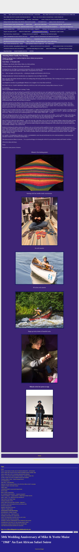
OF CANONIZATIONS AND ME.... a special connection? (60, 24)
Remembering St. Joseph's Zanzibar (57, 31)
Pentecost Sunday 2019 (72, 29)
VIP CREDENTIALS (42, 21)
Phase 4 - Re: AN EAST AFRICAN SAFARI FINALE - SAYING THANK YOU (48, 17)
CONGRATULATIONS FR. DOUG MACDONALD (14, 48)
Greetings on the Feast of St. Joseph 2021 (30, 34)
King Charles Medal (7, 51)
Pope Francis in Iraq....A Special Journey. (12, 34)
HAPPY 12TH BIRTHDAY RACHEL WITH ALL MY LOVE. (15, 36)
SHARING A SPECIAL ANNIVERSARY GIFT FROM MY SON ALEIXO (44, 36)
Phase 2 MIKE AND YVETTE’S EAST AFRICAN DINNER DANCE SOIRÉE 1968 (59, 14)
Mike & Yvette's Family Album (41, 24)
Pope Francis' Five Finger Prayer (66, 26)
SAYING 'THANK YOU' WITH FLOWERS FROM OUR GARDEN (54, 19)
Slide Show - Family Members (33, 19)
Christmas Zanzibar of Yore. (9, 29)
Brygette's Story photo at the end (10, 31)
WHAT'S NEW (29, 24)
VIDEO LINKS (4, 487)
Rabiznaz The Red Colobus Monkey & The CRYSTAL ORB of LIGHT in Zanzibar (19, 21)
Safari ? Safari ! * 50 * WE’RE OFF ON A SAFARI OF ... (47, 26)
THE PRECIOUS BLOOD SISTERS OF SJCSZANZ (14, 41)
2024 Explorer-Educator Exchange (65, 48)
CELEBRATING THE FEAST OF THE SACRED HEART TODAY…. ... (18, 38)
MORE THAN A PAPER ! (51, 48)
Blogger (42, 549)
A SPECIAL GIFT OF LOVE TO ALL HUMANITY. (40, 46)
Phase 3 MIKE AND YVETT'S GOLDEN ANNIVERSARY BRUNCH (17, 17)
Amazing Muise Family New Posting (40, 31)
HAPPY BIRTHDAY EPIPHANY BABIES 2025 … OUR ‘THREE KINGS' (40, 43)
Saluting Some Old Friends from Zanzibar (49, 34)
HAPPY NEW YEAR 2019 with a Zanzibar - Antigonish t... (28, 29)
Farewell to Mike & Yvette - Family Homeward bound (14, 19)
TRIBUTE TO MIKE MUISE (24, 31)
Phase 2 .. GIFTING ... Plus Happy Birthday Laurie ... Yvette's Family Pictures (42, 41)
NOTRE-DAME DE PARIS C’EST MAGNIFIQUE (62, 46)
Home (5, 14)
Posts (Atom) (42, 459)
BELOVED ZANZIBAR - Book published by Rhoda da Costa (15, 46)
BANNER (31, 51)
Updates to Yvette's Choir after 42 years (56, 21)
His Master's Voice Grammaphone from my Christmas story (54, 29)
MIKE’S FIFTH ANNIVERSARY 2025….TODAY (13, 43)
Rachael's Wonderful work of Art (20, 51)
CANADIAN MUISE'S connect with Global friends (13, 24)
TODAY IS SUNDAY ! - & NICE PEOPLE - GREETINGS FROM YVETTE (18, 26)
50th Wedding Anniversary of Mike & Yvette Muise (35, 5)
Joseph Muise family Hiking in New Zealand (34, 48)
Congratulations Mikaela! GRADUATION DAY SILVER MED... (46, 38)
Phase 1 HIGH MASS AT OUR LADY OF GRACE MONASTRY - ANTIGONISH (24, 14)
